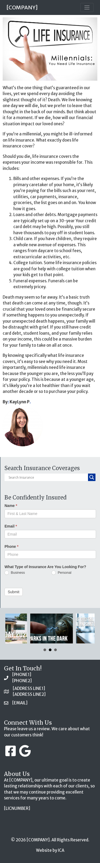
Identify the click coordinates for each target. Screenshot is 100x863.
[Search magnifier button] (91, 477)
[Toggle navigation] (87, 7)
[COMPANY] (22, 7)
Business (15, 573)
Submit (13, 592)
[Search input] (48, 477)
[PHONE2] (22, 680)
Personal (61, 573)
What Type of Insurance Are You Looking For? (45, 567)
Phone (11, 546)
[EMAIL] (19, 702)
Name (11, 505)
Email (11, 526)
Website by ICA (50, 850)
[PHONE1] (21, 674)
